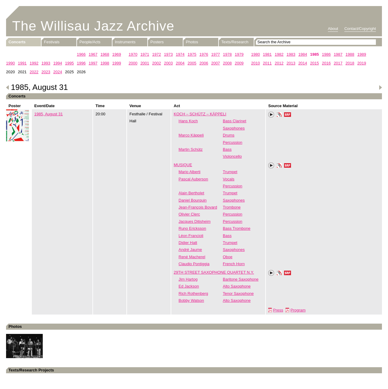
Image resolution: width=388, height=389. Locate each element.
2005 (192, 63)
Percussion (232, 142)
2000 (133, 63)
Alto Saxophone (237, 286)
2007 (215, 63)
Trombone (232, 207)
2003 (168, 63)
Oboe (227, 257)
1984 (302, 54)
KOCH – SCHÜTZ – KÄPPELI (200, 114)
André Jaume (190, 249)
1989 (361, 54)
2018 (350, 63)
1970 (133, 54)
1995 (69, 63)
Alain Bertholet (191, 193)
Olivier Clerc (189, 214)
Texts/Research (235, 42)
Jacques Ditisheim (195, 221)
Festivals (51, 42)
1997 (93, 63)
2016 (326, 63)
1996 (81, 63)
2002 (156, 63)
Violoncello (232, 156)
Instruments (125, 42)
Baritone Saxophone (241, 279)
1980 (255, 54)
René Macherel (192, 257)
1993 (46, 63)
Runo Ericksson (192, 228)
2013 (290, 63)
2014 (302, 63)
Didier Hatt (188, 242)
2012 (279, 63)
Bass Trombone (236, 228)
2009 (239, 63)
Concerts (16, 42)
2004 (180, 63)
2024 (57, 72)
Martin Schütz (190, 149)
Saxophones (234, 128)
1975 (192, 54)
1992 (34, 63)
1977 (215, 54)
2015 (314, 63)
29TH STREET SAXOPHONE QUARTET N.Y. (214, 272)
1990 (10, 63)
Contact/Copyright (360, 28)
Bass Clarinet (234, 121)
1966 (81, 54)
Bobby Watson (191, 300)
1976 (203, 54)
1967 (93, 54)
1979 (239, 54)
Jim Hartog (188, 279)
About (333, 28)
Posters (157, 42)
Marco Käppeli (191, 135)
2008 (227, 63)
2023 (46, 72)
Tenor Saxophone (238, 293)
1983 (290, 54)
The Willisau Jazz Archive (93, 26)
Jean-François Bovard (198, 207)
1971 (144, 54)
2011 (267, 63)
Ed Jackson (189, 286)
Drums (228, 135)
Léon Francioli (191, 235)
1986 (326, 54)
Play (271, 115)
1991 (22, 63)
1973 (168, 54)
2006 (203, 63)
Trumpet (230, 172)
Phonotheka (279, 115)
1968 (104, 54)
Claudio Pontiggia (194, 264)
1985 (314, 54)
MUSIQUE (183, 165)
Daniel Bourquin (193, 200)
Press (278, 310)
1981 (267, 54)
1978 (227, 54)
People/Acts (89, 42)
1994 (57, 63)
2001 (144, 63)
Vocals (228, 179)
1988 (350, 54)
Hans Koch (188, 121)
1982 (279, 54)
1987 (338, 54)
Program (298, 310)
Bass (227, 149)
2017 (338, 63)
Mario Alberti (189, 172)
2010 (255, 63)
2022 (34, 72)
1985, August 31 (48, 114)
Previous (7, 87)
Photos (192, 42)
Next (380, 87)
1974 (180, 54)
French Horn (234, 264)
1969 (116, 54)
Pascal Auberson (193, 179)
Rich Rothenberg (193, 293)
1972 (156, 54)
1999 (116, 63)
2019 (361, 63)
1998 (104, 63)
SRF (287, 115)
